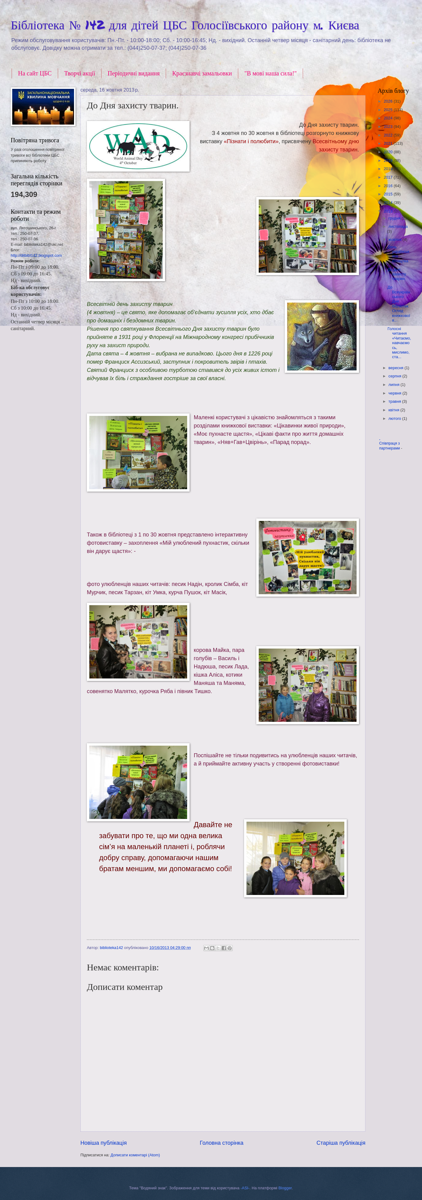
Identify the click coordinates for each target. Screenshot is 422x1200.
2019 (389, 160)
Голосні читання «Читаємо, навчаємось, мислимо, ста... (399, 342)
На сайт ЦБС (35, 73)
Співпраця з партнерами (390, 445)
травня (395, 401)
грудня (395, 218)
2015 (389, 194)
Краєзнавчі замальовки (202, 73)
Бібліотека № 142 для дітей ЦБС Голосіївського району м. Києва (185, 24)
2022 (389, 135)
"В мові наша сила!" (270, 73)
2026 (389, 101)
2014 (389, 202)
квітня (394, 410)
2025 (389, 109)
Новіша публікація (103, 1143)
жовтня (395, 239)
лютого (395, 418)
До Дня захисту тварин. (396, 274)
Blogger (285, 1188)
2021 (389, 143)
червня (395, 393)
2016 (389, 186)
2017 (389, 177)
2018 (389, 168)
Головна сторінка (221, 1143)
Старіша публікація (340, 1143)
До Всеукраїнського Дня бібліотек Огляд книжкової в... (398, 303)
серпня (395, 376)
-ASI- (245, 1188)
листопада (398, 226)
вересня (396, 367)
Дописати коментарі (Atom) (135, 1155)
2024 (389, 118)
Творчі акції (79, 73)
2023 (389, 126)
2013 (389, 211)
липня (394, 384)
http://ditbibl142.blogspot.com (36, 255)
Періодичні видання (134, 73)
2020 (389, 152)
